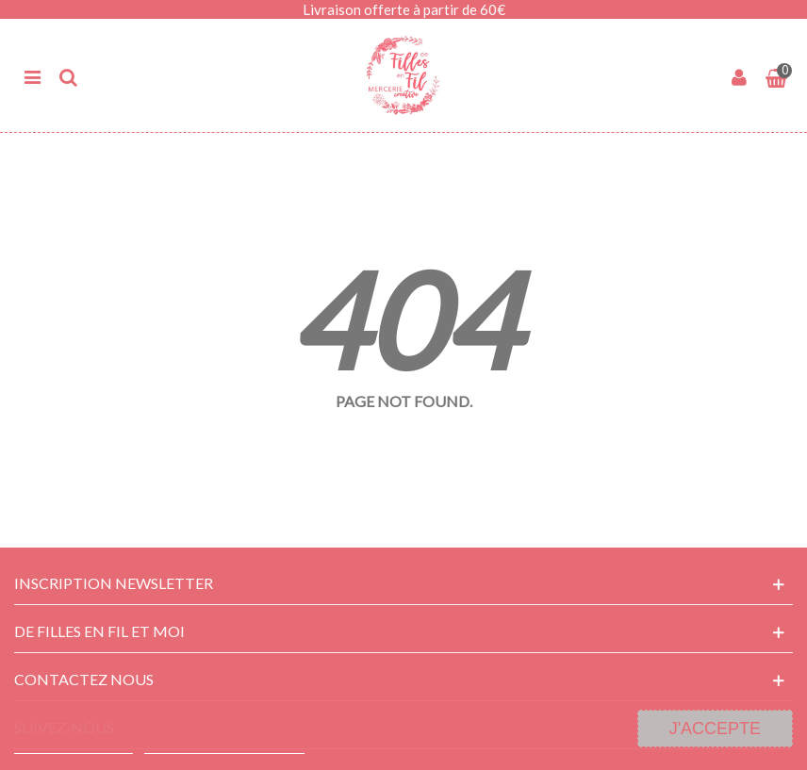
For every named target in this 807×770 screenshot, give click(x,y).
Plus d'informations (73, 745)
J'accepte (715, 728)
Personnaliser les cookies (224, 745)
